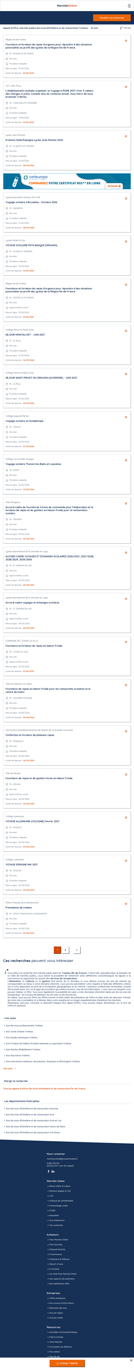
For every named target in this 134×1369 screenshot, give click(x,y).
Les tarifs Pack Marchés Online (62, 1274)
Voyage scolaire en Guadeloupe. (25, 421)
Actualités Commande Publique (62, 1332)
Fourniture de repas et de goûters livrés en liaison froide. (39, 778)
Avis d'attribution (56, 1220)
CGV (50, 1196)
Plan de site (53, 1356)
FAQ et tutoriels (55, 1337)
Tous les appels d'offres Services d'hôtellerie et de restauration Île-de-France (44, 1088)
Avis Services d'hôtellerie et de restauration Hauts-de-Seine (34, 1126)
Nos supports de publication (61, 1279)
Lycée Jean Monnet (15, 135)
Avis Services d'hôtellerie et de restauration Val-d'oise (31, 1132)
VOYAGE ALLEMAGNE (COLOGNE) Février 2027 (32, 821)
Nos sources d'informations (60, 1303)
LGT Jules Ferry (13, 85)
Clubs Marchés (54, 1342)
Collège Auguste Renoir (17, 416)
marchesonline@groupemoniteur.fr (62, 1159)
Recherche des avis (57, 1308)
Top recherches (55, 1225)
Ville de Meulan (13, 773)
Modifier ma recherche (112, 17)
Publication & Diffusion (58, 1259)
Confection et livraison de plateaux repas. (30, 735)
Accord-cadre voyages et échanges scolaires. (33, 602)
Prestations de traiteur (19, 907)
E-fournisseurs (54, 1254)
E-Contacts (53, 1269)
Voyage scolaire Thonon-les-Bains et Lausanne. (34, 464)
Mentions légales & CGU (59, 1191)
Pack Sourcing (54, 1244)
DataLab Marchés (56, 1249)
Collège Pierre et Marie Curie (20, 329)
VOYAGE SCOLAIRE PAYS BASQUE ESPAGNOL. (32, 245)
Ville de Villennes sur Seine (19, 684)
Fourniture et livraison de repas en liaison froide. (34, 645)
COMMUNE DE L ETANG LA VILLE (22, 640)
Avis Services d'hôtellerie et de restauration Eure (28, 1114)
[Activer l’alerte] (67, 1363)
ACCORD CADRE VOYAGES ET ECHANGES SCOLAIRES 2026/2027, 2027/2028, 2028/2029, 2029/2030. (50, 558)
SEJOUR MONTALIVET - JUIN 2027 (25, 334)
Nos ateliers (53, 1352)
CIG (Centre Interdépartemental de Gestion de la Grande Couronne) (39, 730)
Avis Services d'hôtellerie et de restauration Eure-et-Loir (32, 1120)
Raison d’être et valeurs (59, 1186)
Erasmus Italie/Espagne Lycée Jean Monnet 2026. (34, 140)
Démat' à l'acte (55, 1264)
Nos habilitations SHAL (58, 1283)
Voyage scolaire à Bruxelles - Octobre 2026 (31, 202)
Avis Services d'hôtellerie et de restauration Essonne (30, 1108)
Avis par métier (55, 1318)
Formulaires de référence (59, 1347)
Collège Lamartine (15, 816)
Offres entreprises (56, 1298)
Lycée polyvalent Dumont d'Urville (23, 197)
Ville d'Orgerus (13, 502)
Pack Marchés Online (57, 1239)
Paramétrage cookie (57, 1205)
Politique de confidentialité (60, 1201)
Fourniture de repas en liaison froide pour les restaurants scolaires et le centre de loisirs (48, 690)
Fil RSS (51, 1210)
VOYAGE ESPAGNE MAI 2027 (22, 864)
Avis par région (55, 1313)
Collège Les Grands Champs (20, 459)
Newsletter (53, 1215)
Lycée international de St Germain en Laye (27, 551)
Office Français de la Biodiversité (22, 902)
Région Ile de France (16, 39)
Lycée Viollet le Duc (15, 240)
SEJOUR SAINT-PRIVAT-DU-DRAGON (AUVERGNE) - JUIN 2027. (42, 377)
